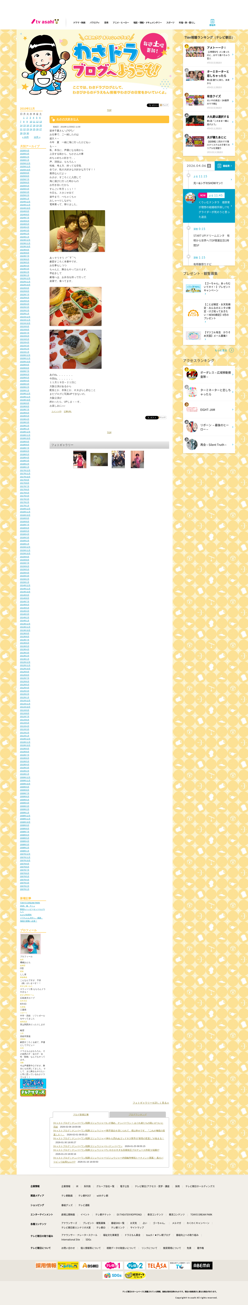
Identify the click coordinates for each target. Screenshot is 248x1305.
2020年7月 (24, 371)
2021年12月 (25, 317)
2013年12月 (25, 624)
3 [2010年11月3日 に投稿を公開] (30, 117)
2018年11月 (25, 435)
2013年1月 (24, 659)
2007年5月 (24, 876)
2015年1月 (24, 582)
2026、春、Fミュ (27, 906)
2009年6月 (24, 796)
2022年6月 (24, 298)
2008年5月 (24, 838)
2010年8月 (24, 752)
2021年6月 (24, 336)
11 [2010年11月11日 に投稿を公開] (34, 121)
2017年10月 (25, 477)
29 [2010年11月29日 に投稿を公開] (24, 133)
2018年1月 (24, 467)
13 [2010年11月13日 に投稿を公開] (40, 121)
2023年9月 (24, 250)
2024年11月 (25, 205)
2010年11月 (25, 742)
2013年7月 (24, 640)
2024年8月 (24, 215)
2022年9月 (24, 288)
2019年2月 (24, 426)
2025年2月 (24, 195)
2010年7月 (24, 755)
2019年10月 (25, 400)
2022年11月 (25, 282)
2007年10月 (25, 860)
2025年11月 (25, 166)
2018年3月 (24, 461)
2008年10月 (25, 822)
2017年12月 (25, 470)
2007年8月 (24, 867)
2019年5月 (24, 416)
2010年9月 (24, 749)
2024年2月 (24, 234)
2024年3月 (24, 230)
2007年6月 (24, 873)
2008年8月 (24, 829)
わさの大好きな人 (67, 119)
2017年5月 (24, 493)
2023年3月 (24, 269)
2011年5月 (24, 723)
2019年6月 (24, 413)
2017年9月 (24, 480)
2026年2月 (24, 157)
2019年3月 (24, 422)
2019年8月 (24, 406)
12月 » (37, 137)
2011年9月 (24, 710)
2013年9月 (24, 633)
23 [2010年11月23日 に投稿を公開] (28, 129)
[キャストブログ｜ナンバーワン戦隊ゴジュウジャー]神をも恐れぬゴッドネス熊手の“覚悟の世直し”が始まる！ (108, 1138)
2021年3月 (24, 346)
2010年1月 (24, 774)
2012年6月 (24, 681)
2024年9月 (24, 211)
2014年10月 (25, 592)
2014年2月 (24, 617)
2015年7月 (24, 563)
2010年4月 (24, 765)
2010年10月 (25, 745)
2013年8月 (24, 637)
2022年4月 (24, 304)
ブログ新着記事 (81, 1114)
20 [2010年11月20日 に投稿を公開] (40, 125)
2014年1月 (24, 621)
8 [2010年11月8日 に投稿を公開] (23, 121)
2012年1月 (24, 697)
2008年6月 (24, 835)
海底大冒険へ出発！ (28, 921)
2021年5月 (24, 339)
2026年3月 (24, 154)
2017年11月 (25, 473)
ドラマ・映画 (79, 22)
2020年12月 (25, 355)
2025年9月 (24, 173)
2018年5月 (24, 454)
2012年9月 (24, 672)
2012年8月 (24, 675)
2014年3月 (24, 614)
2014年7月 (24, 601)
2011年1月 (24, 736)
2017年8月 (24, 483)
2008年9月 (24, 825)
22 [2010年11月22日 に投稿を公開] (24, 129)
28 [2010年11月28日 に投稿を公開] (21, 133)
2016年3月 (24, 537)
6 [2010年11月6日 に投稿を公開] (40, 117)
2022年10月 (25, 285)
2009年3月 (24, 806)
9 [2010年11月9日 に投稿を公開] (27, 121)
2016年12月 (25, 509)
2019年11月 (25, 397)
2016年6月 (24, 528)
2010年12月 (25, 739)
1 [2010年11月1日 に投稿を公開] (23, 117)
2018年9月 (24, 442)
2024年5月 (24, 224)
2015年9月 (24, 557)
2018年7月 (24, 448)
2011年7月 (24, 716)
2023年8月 (24, 253)
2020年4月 (24, 381)
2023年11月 (25, 243)
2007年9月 (24, 864)
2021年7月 (24, 333)
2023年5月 (24, 262)
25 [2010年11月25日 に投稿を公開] (34, 129)
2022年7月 (24, 294)
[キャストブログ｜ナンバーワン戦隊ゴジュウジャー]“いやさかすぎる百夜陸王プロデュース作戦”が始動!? (106, 1150)
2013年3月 (24, 653)
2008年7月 (24, 832)
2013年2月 (24, 656)
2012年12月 (25, 662)
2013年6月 (24, 643)
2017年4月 (24, 496)
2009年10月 (25, 784)
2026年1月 (24, 160)
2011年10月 (25, 707)
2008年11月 (25, 819)
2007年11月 (25, 857)
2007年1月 (24, 889)
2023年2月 (24, 272)
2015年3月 (24, 576)
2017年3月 (24, 499)
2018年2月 (24, 464)
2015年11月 (25, 550)
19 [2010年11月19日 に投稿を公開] (37, 125)
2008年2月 (24, 848)
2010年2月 (24, 771)
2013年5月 (24, 646)
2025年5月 (24, 186)
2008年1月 (24, 851)
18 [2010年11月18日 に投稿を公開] (34, 125)
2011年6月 (24, 720)
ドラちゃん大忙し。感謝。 (31, 918)
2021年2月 (24, 349)
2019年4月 (24, 419)
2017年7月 (24, 486)
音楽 (106, 22)
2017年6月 (24, 489)
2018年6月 (24, 451)
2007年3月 (24, 883)
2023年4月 (24, 266)
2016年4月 (24, 534)
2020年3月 (24, 384)
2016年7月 (24, 525)
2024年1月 (24, 237)
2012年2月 (24, 694)
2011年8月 (24, 713)
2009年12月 (25, 777)
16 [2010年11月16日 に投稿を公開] (28, 125)
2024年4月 (24, 227)
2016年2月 (24, 541)
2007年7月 (24, 870)
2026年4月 (24, 151)
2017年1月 (24, 506)
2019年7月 (24, 409)
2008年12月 (25, 816)
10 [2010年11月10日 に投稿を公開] (31, 121)
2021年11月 (25, 320)
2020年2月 (24, 387)
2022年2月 (24, 310)
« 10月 (25, 137)
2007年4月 (24, 880)
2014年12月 (25, 585)
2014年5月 (24, 608)
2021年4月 (24, 342)
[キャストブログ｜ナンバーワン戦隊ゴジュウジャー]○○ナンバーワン (88, 1146)
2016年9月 (24, 518)
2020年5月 (24, 378)
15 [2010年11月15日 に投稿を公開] (24, 125)
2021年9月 (24, 326)
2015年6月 (24, 566)
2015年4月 (24, 573)
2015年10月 (25, 553)
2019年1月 (24, 429)
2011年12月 (25, 701)
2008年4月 (24, 841)
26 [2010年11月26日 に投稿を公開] (37, 129)
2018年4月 (24, 458)
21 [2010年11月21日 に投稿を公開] (21, 129)
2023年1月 (24, 275)
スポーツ (170, 22)
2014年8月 (24, 598)
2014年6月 (24, 605)
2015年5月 (24, 569)
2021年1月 (24, 352)
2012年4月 (24, 688)
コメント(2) (56, 411)
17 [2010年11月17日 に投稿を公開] (31, 125)
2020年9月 (24, 365)
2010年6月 (24, 758)
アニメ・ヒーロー (121, 22)
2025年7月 (24, 179)
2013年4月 (24, 649)
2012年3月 (24, 691)
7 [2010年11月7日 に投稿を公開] (20, 121)
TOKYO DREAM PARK (30, 903)
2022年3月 (24, 307)
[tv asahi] (45, 22)
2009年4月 (24, 803)
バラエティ (95, 22)
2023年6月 (24, 259)
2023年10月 (25, 246)
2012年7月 (24, 678)
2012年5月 (24, 685)
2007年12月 (25, 854)
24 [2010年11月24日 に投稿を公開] (31, 129)
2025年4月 (24, 189)
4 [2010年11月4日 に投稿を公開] (33, 117)
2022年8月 (24, 291)
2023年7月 (24, 256)
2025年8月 (24, 176)
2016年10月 (25, 515)
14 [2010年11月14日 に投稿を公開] (21, 125)
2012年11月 (25, 665)
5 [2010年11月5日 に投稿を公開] (36, 117)
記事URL (68, 411)
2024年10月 (25, 208)
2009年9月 (24, 787)
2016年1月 (24, 544)
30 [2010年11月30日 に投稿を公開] (28, 133)
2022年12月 (25, 278)
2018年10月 (25, 438)
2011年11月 (25, 704)
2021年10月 (25, 323)
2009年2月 (24, 809)
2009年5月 (24, 800)
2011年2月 (24, 733)
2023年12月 (25, 240)
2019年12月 (25, 394)
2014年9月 (24, 595)
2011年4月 (24, 726)
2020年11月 (25, 358)
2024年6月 (24, 221)
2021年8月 (24, 330)
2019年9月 (24, 403)
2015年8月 (24, 560)
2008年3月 (24, 844)
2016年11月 (25, 512)
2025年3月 (24, 192)
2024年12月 (25, 202)
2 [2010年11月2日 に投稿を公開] (27, 117)
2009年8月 (24, 790)
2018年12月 (25, 432)
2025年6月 (24, 182)
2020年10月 (25, 362)
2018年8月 (24, 445)
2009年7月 (24, 793)
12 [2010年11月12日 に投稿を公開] (37, 121)
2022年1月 (24, 314)
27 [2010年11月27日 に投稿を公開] (40, 129)
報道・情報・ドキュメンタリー (147, 22)
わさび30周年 (26, 915)
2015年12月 (25, 547)
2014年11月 (25, 589)
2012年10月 (25, 669)
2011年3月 (24, 729)
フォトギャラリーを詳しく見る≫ (151, 1102)
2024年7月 (24, 218)
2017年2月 (24, 502)
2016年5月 (24, 531)
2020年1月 (24, 390)
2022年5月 (24, 301)
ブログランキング (138, 1114)
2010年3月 (24, 768)
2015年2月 (24, 579)
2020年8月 (24, 368)
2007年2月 (24, 886)
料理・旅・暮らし (187, 22)
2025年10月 (25, 170)
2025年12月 (25, 163)
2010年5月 (24, 761)
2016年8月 (24, 522)
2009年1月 (24, 813)
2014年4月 (24, 611)
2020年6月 (24, 374)
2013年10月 (25, 630)
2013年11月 (25, 627)
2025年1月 (24, 199)
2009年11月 (25, 780)
